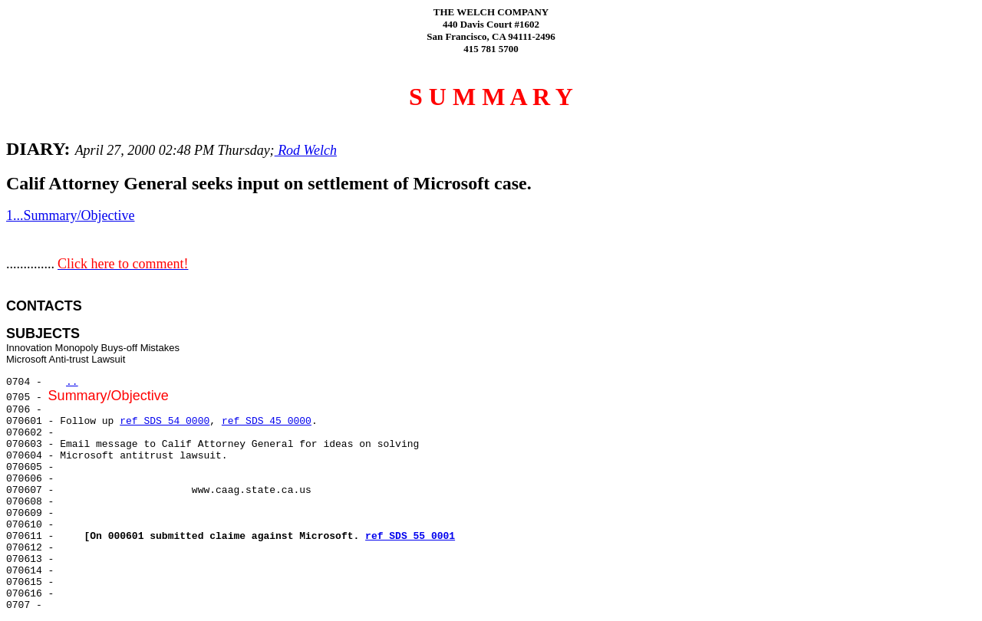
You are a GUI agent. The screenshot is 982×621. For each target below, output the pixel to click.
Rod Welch (306, 150)
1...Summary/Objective (70, 215)
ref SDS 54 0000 (164, 421)
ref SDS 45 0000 (266, 421)
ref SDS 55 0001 (410, 536)
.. (72, 382)
